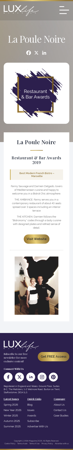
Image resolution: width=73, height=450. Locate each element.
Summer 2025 (12, 426)
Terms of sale (22, 443)
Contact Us (60, 410)
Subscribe (33, 421)
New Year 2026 (12, 410)
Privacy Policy (47, 443)
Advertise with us (62, 443)
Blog (30, 404)
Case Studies (61, 415)
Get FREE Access (53, 356)
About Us (59, 404)
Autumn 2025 (12, 421)
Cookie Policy (9, 443)
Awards (31, 415)
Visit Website (37, 239)
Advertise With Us (37, 426)
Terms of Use (34, 443)
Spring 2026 (11, 404)
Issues (30, 410)
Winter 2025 (11, 415)
